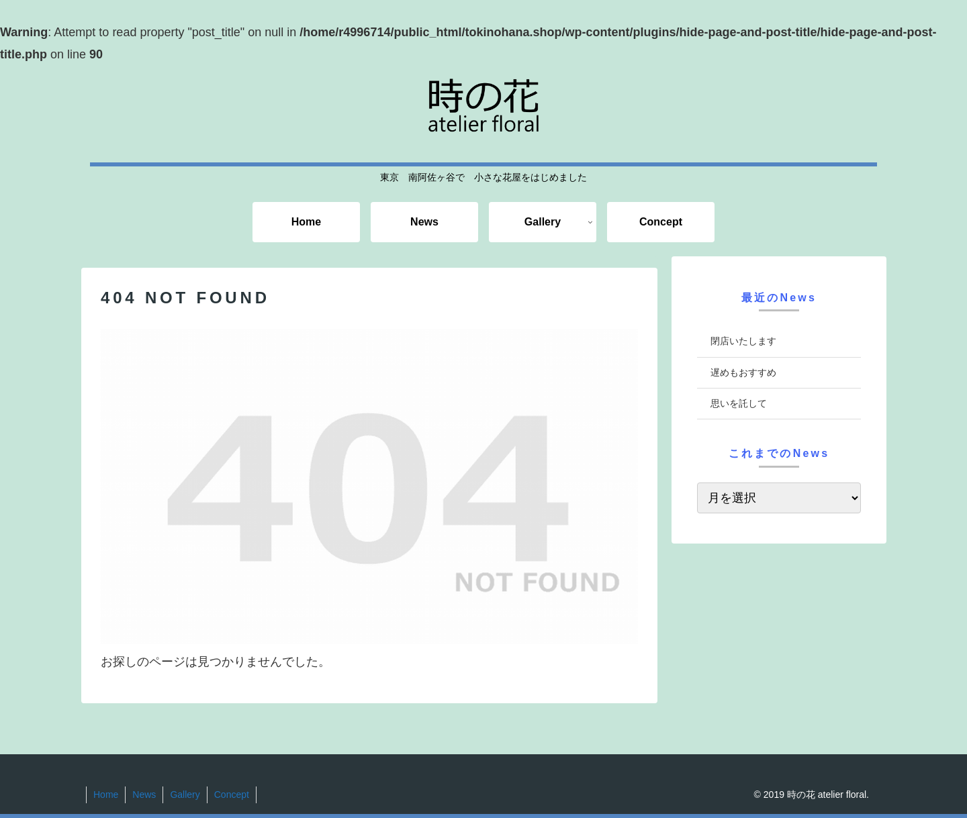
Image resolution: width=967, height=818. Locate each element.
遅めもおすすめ (743, 372)
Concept (231, 794)
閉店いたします (743, 341)
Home (105, 794)
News (144, 794)
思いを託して (738, 403)
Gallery (184, 794)
